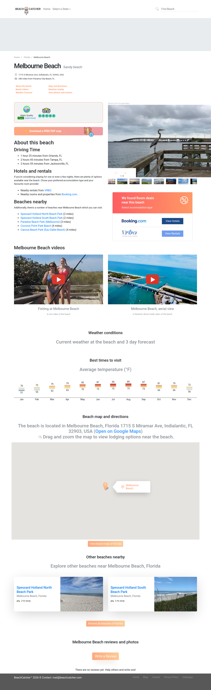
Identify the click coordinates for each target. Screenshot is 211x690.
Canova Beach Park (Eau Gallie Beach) (43, 229)
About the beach (23, 86)
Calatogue (187, 677)
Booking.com (69, 194)
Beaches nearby (56, 89)
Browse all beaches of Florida (105, 623)
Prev (120, 173)
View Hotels (173, 221)
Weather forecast (24, 92)
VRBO (48, 190)
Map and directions (58, 86)
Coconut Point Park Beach (36, 225)
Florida (27, 57)
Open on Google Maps (118, 431)
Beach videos (22, 89)
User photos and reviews (60, 92)
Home (46, 9)
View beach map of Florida (105, 543)
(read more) (30, 118)
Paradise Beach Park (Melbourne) (40, 221)
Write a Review (105, 656)
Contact (156, 677)
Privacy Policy (171, 677)
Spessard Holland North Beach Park (41, 214)
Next (129, 173)
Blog (145, 677)
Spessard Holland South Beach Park (42, 217)
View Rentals (172, 233)
